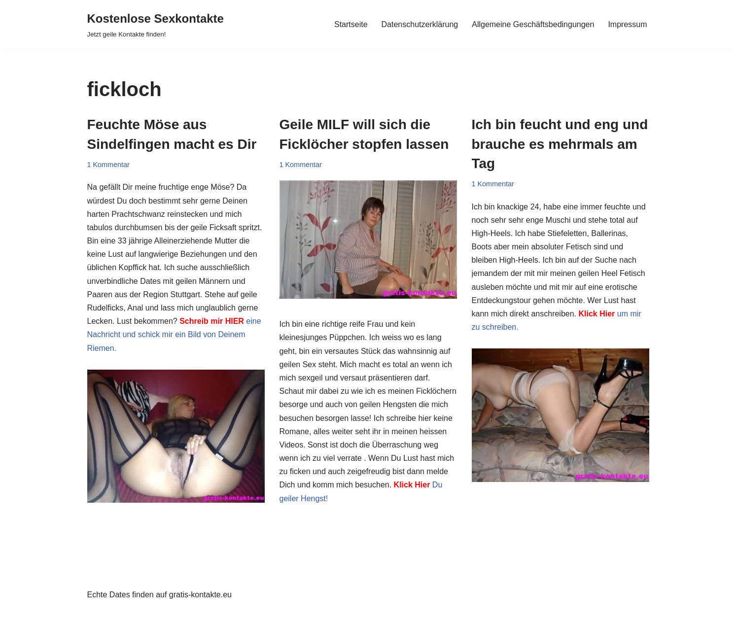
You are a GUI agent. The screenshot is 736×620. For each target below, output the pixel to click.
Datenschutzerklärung (420, 24)
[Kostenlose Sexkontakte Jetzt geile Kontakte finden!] (155, 24)
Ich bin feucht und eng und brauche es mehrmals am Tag (560, 144)
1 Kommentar (108, 165)
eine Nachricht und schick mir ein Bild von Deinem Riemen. (174, 334)
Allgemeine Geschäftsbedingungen (533, 24)
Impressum (627, 24)
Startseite (351, 24)
